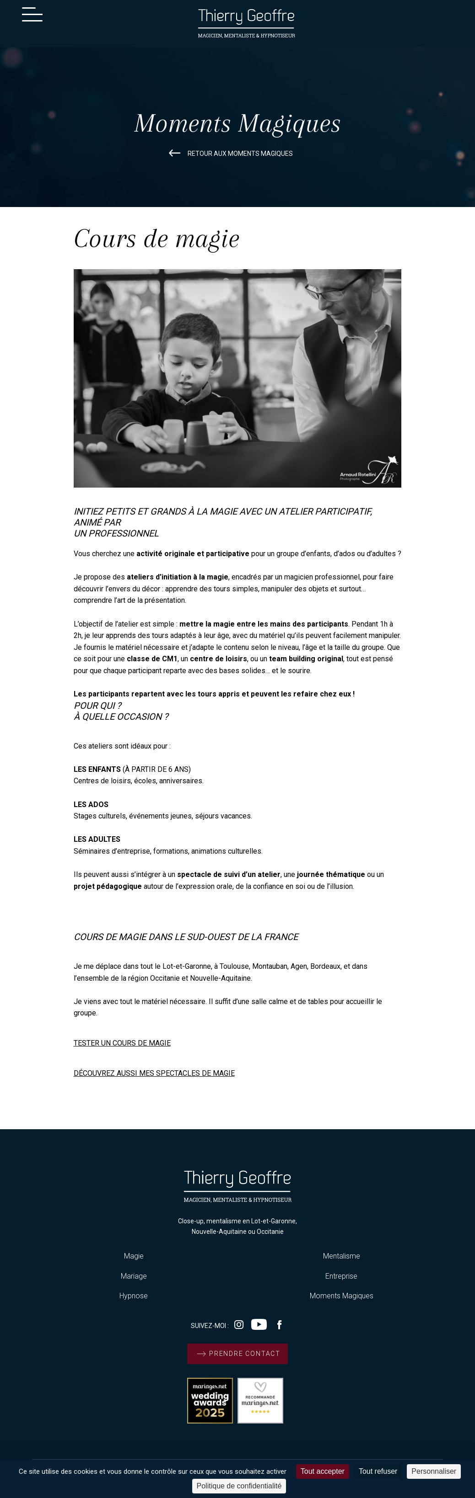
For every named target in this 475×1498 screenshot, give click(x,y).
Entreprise (341, 1276)
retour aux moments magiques (228, 153)
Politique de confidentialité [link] (239, 1486)
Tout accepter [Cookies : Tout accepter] (323, 1471)
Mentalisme (341, 1256)
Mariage (134, 1276)
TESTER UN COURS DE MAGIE (122, 1043)
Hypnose (133, 1295)
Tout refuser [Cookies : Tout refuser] (378, 1471)
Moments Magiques (341, 1295)
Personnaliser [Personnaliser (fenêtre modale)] (433, 1471)
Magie (134, 1256)
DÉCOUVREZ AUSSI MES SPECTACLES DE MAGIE (154, 1073)
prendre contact (237, 1354)
